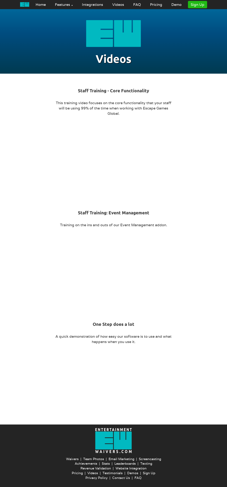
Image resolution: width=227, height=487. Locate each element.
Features (64, 4)
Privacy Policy (96, 478)
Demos (132, 473)
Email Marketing (121, 459)
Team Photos (93, 459)
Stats (106, 463)
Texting (146, 463)
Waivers (72, 459)
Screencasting (150, 459)
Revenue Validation (95, 468)
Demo (176, 4)
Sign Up (197, 4)
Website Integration (131, 468)
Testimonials (113, 473)
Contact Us (121, 478)
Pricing (156, 4)
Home (41, 4)
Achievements (86, 463)
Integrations (92, 4)
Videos (118, 4)
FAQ (137, 4)
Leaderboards (125, 463)
